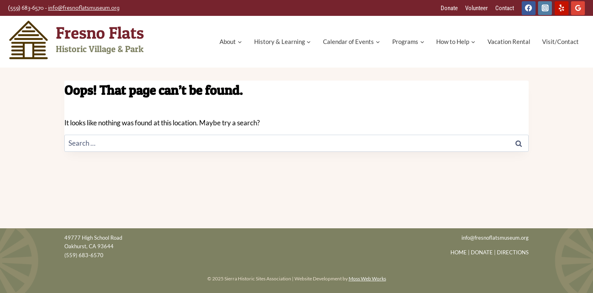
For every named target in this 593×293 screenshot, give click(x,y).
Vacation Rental (509, 41)
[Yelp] (562, 8)
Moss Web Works (367, 279)
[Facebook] (529, 8)
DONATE (482, 252)
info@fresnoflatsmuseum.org (84, 7)
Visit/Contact (560, 41)
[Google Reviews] (578, 8)
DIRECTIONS (513, 252)
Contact (504, 8)
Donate (449, 8)
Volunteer (476, 8)
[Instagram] (545, 8)
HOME (458, 252)
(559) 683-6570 (83, 255)
